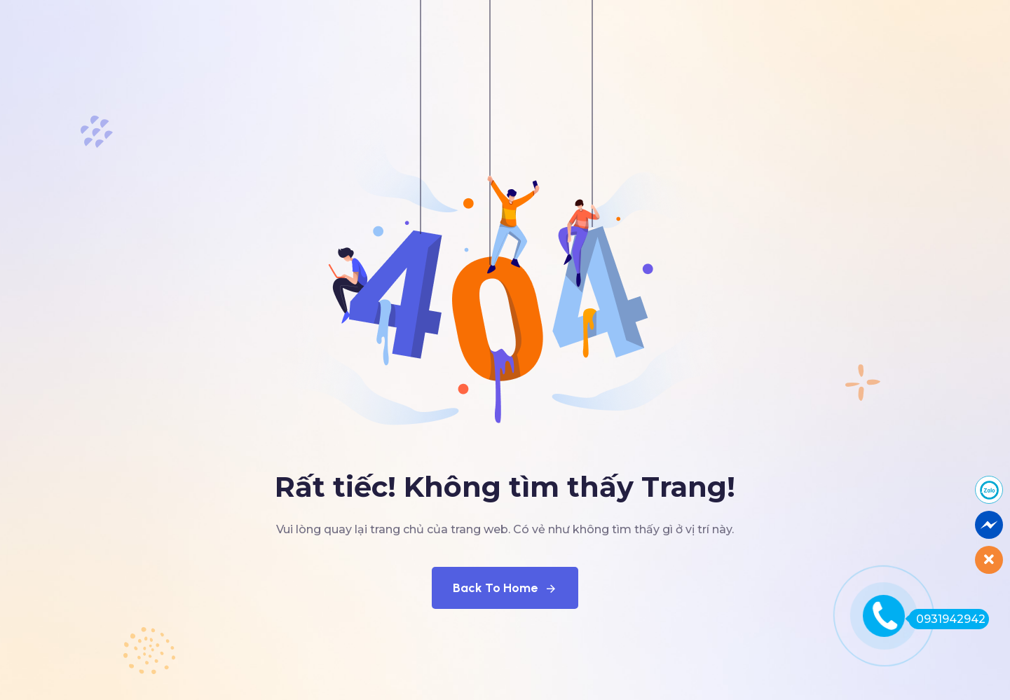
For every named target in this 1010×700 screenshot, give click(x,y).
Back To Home (505, 588)
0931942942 (946, 619)
